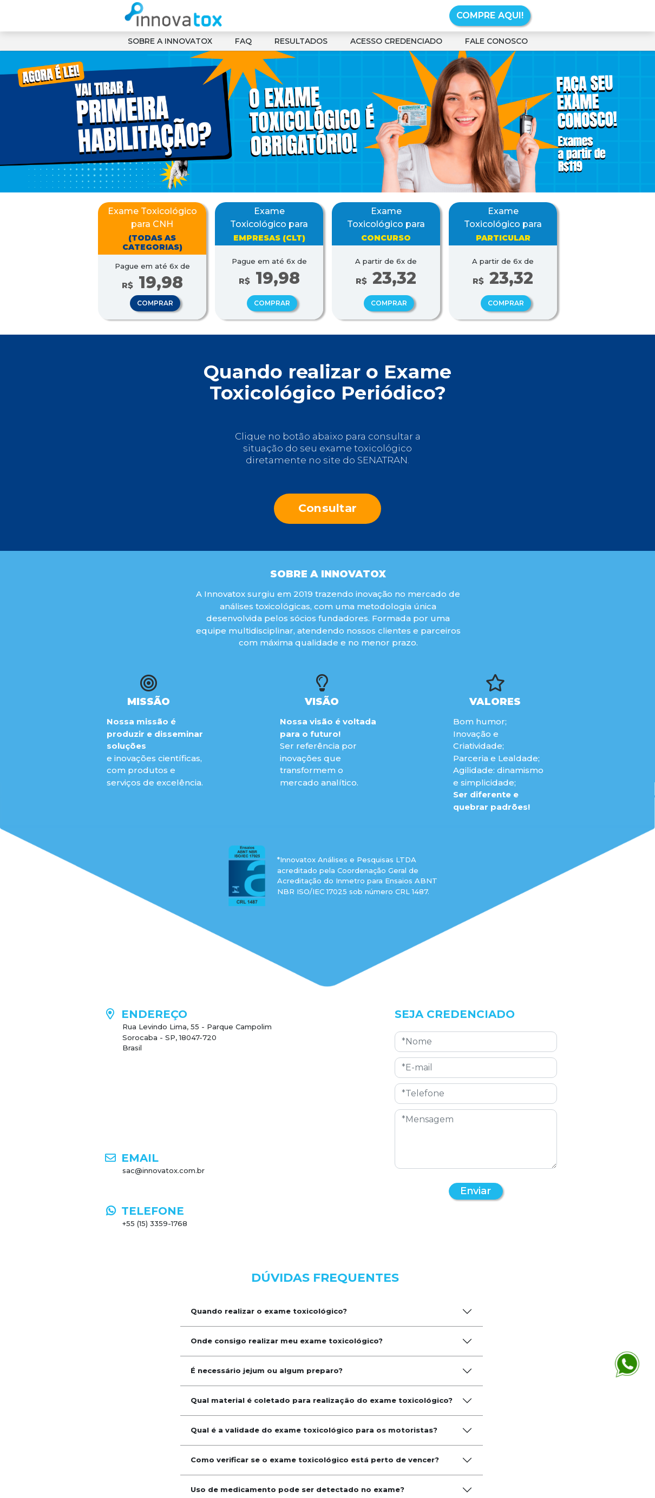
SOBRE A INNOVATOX (170, 41)
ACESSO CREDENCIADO (396, 41)
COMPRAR (155, 303)
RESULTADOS (301, 41)
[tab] (331, 1311)
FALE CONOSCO (496, 41)
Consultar (327, 508)
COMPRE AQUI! (489, 15)
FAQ (243, 41)
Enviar (475, 1191)
